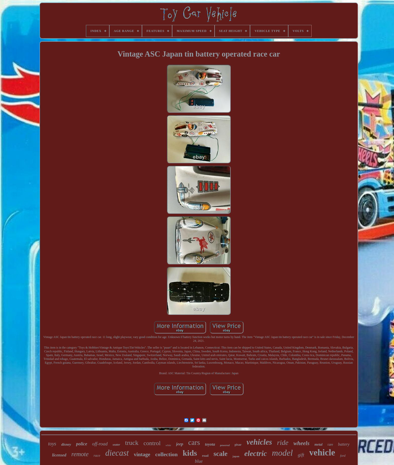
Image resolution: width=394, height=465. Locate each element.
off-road (100, 443)
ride (282, 442)
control (152, 443)
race (96, 455)
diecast (117, 452)
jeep (179, 444)
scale (220, 453)
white (168, 445)
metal (319, 444)
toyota (210, 444)
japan (235, 456)
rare (330, 444)
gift (301, 454)
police (81, 443)
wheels (301, 443)
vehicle (322, 452)
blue (199, 461)
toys (52, 443)
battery (343, 444)
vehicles (259, 442)
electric (255, 453)
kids (190, 452)
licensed (59, 455)
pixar (238, 444)
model (282, 452)
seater (116, 444)
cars (194, 442)
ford (343, 455)
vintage (142, 454)
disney (66, 444)
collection (166, 454)
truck (131, 442)
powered (225, 445)
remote (80, 454)
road (205, 455)
